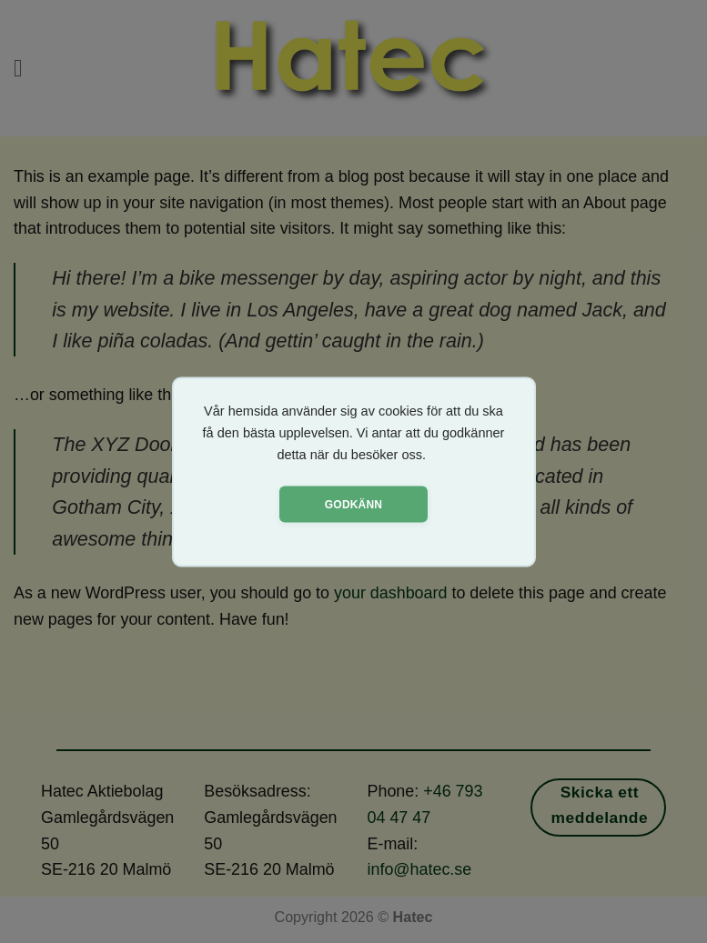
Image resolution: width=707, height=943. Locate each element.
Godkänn (353, 503)
